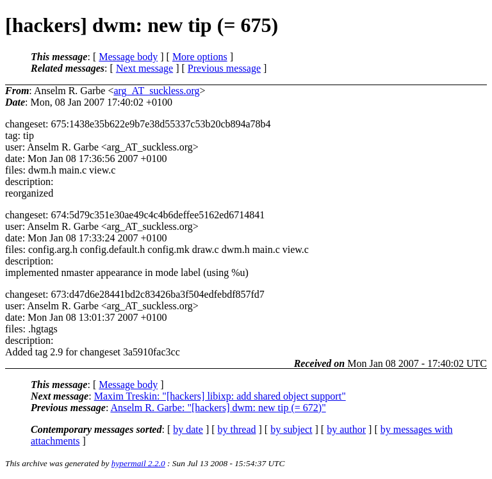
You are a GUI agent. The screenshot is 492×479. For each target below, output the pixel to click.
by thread (237, 429)
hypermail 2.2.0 (138, 463)
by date (188, 429)
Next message (144, 68)
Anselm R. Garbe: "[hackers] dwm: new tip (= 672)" (217, 407)
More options (199, 56)
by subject (291, 429)
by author (346, 429)
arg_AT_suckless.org (156, 90)
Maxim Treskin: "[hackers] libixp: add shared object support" (220, 396)
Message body (128, 56)
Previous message (224, 68)
